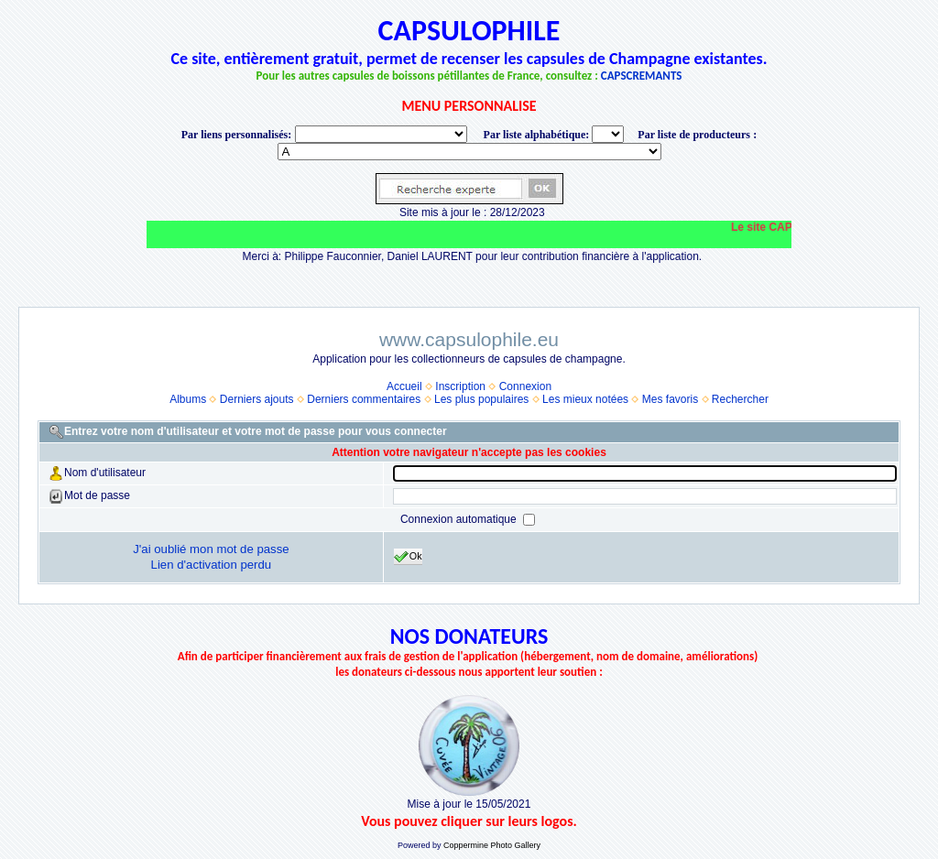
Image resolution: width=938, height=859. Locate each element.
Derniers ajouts (257, 399)
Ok (408, 556)
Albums (187, 399)
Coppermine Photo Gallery (491, 845)
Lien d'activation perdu (211, 564)
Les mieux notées (585, 399)
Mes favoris (670, 399)
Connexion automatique (459, 519)
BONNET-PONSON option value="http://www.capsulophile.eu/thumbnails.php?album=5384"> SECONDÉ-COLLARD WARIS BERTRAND (469, 151)
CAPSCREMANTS (641, 75)
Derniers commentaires (363, 399)
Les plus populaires (481, 399)
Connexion (525, 386)
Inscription (460, 386)
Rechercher (740, 399)
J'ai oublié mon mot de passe (211, 549)
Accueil (404, 386)
